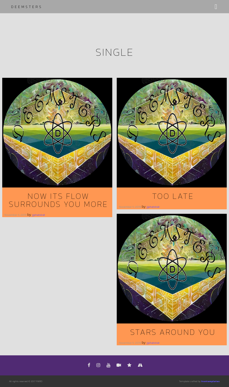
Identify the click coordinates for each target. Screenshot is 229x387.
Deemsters (26, 6)
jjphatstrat (38, 215)
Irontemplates (210, 381)
